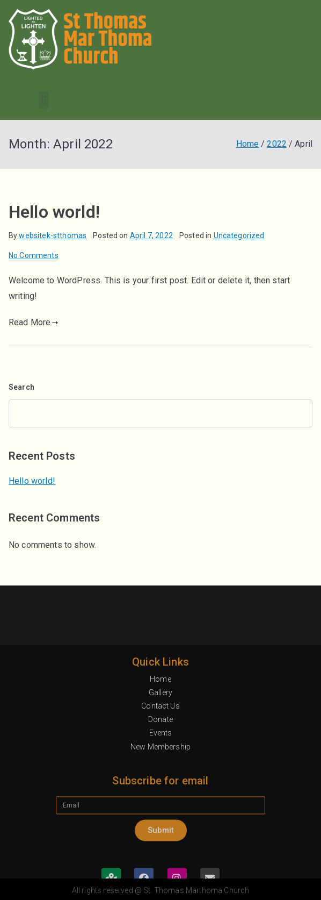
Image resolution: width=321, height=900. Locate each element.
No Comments (34, 255)
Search (21, 387)
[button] (44, 100)
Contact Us (160, 834)
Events (160, 862)
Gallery (160, 821)
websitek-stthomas (52, 235)
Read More (34, 322)
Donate (160, 848)
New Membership (160, 875)
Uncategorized (239, 235)
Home (160, 807)
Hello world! (54, 212)
